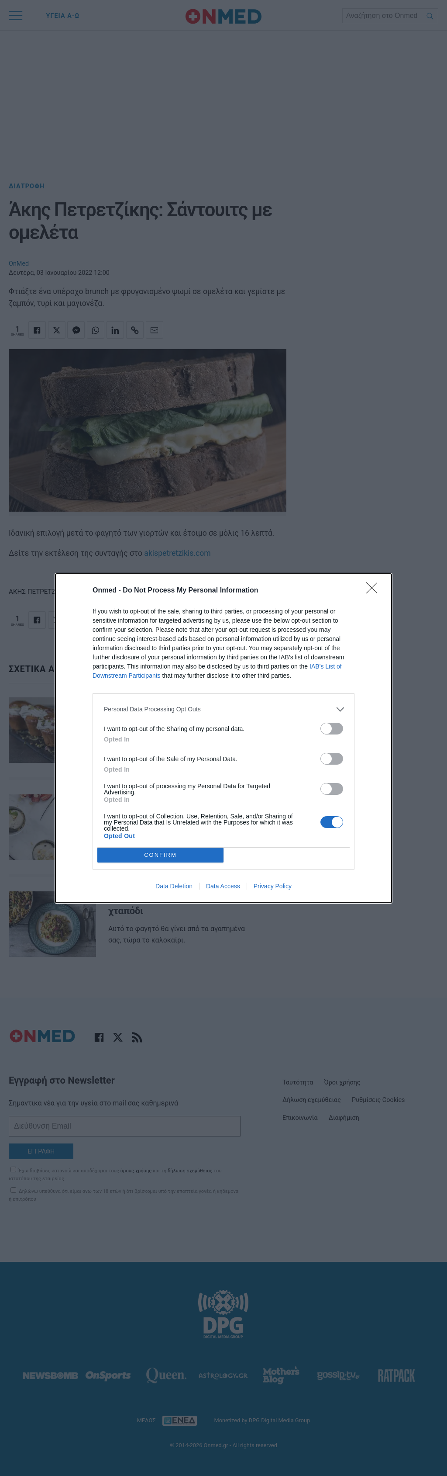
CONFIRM (160, 855)
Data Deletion (174, 886)
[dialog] (223, 738)
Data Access (223, 886)
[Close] (374, 590)
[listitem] (223, 709)
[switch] (331, 729)
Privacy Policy (273, 886)
